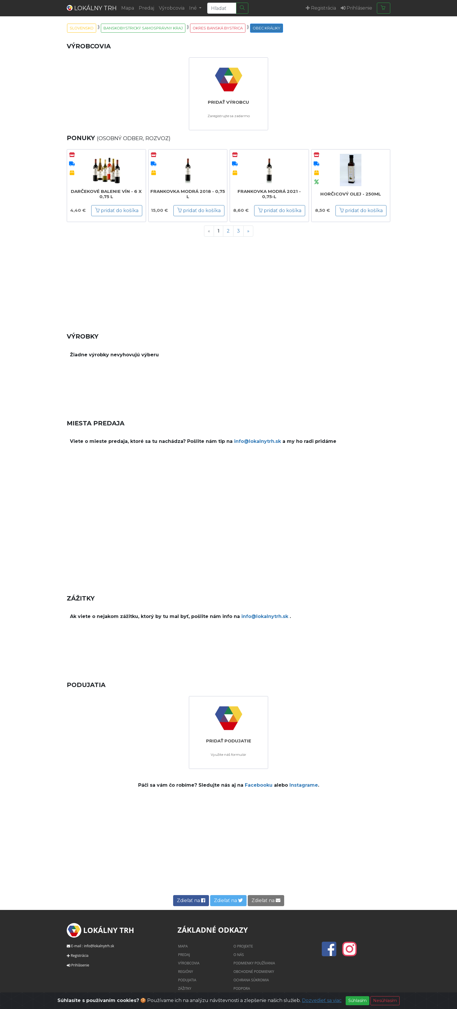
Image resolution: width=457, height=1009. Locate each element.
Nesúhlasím (385, 1000)
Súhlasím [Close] (357, 1000)
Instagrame (303, 785)
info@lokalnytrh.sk (257, 441)
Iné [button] (193, 8)
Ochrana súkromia (251, 980)
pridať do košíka (116, 210)
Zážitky (184, 988)
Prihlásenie (80, 965)
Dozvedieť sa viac (322, 1000)
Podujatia (187, 980)
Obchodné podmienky (253, 971)
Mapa (127, 8)
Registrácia (80, 955)
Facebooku (259, 785)
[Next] (248, 231)
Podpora (241, 988)
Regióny (185, 971)
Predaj (146, 8)
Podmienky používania (254, 963)
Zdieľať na (191, 900)
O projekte (243, 946)
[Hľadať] (242, 8)
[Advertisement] (228, 282)
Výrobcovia (171, 8)
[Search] (221, 8)
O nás (238, 954)
